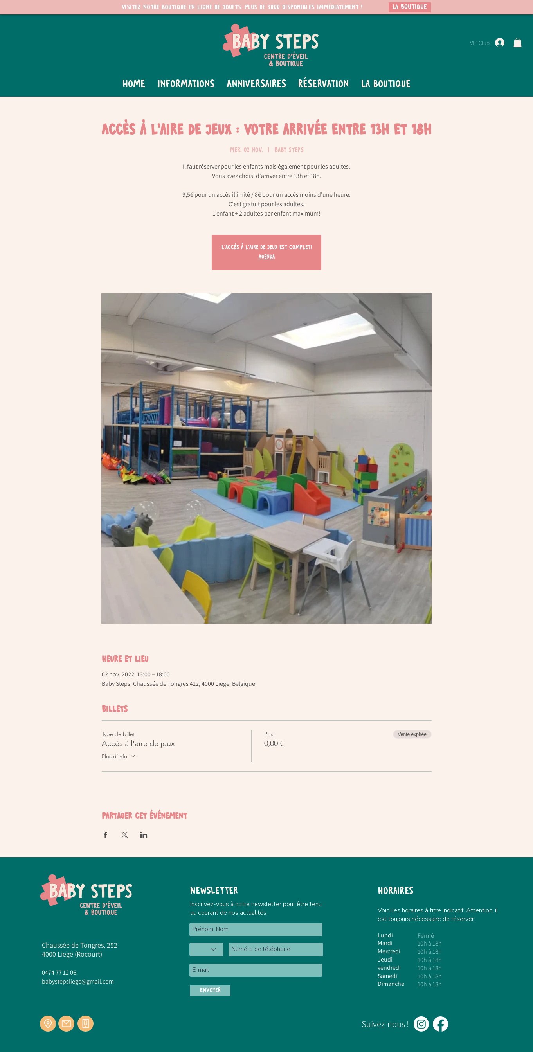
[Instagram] (421, 1024)
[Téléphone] (85, 1024)
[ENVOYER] (210, 990)
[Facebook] (440, 1024)
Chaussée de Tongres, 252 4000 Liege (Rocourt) (79, 949)
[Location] (48, 1024)
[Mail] (66, 1024)
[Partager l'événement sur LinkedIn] (144, 835)
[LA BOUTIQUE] (410, 7)
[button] (517, 42)
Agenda (267, 257)
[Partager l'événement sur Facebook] (105, 835)
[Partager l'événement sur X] (124, 835)
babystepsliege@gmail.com (78, 981)
